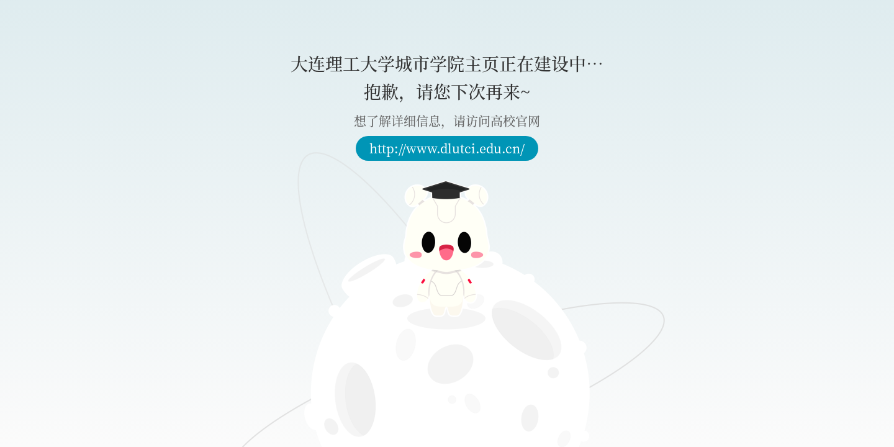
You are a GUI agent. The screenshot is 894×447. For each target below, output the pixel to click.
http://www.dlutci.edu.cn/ (447, 148)
